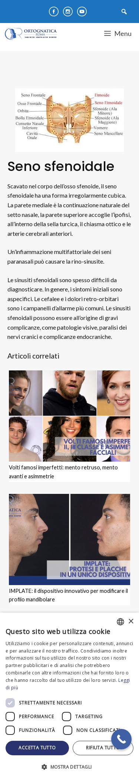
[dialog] (69, 696)
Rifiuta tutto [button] (103, 748)
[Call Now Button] (121, 739)
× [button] (130, 621)
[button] (69, 766)
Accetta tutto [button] (37, 748)
